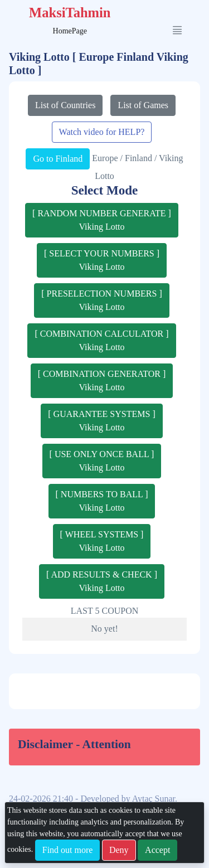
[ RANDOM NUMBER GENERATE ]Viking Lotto (101, 219)
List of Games (143, 105)
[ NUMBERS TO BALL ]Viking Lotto (102, 500)
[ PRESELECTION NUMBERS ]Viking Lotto (101, 300)
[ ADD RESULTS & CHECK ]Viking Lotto (101, 581)
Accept (157, 850)
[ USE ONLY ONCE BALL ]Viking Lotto (102, 460)
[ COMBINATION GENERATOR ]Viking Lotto (102, 380)
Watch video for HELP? (102, 132)
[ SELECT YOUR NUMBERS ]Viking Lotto (101, 260)
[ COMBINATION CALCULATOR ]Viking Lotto (101, 340)
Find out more (67, 850)
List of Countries (65, 105)
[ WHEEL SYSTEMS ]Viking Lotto (102, 541)
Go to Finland (57, 158)
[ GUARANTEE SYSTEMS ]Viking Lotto (101, 420)
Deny (119, 850)
